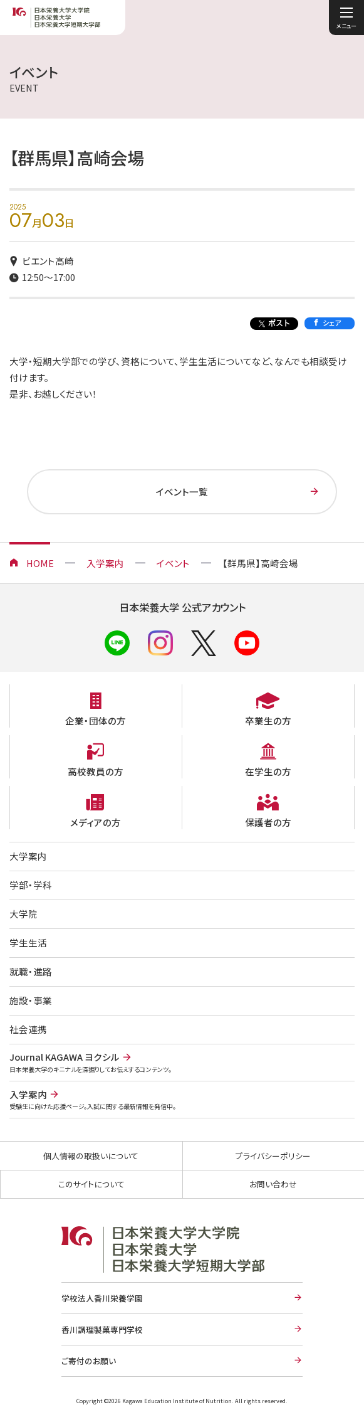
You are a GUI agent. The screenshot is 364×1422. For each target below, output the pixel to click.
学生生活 (28, 942)
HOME (40, 563)
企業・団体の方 (95, 720)
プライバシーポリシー (273, 1156)
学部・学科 (30, 884)
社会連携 (28, 1029)
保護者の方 (268, 822)
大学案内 (28, 855)
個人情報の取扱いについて (90, 1156)
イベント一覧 (182, 491)
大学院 (23, 913)
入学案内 (105, 563)
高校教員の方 (95, 771)
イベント (173, 563)
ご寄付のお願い (88, 1361)
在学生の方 (268, 771)
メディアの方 (95, 822)
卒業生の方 (268, 720)
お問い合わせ (273, 1184)
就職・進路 (30, 971)
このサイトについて (91, 1184)
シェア (332, 322)
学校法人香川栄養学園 (102, 1298)
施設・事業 (30, 1000)
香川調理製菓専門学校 (102, 1329)
